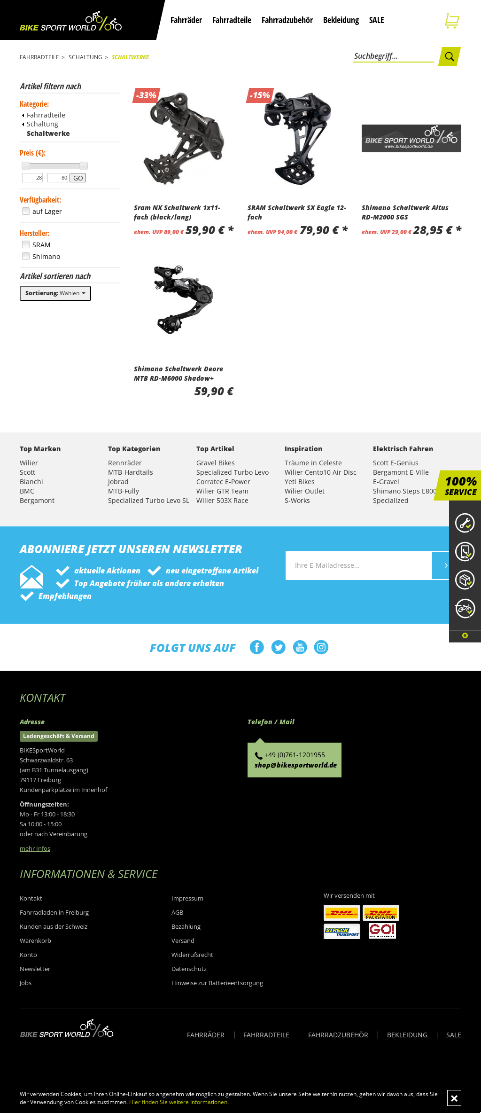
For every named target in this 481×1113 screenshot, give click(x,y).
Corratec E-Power (223, 481)
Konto (28, 954)
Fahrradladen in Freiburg (54, 912)
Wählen (55, 293)
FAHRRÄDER (206, 1034)
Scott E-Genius (396, 462)
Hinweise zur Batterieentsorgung (217, 983)
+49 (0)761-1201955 (294, 754)
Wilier (29, 462)
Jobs (25, 983)
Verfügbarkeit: (40, 200)
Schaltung (40, 123)
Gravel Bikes (215, 462)
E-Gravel (386, 481)
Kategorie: (34, 104)
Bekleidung (341, 19)
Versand (182, 940)
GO (78, 177)
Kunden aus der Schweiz (53, 926)
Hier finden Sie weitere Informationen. (179, 1102)
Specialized (391, 500)
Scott (27, 472)
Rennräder (125, 462)
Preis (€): (33, 153)
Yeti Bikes (300, 481)
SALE (376, 19)
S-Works (297, 500)
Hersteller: (34, 233)
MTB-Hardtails (130, 472)
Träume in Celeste (313, 462)
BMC (27, 490)
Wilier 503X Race (222, 500)
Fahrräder (186, 19)
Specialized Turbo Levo (232, 472)
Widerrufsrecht (192, 954)
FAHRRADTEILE (266, 1034)
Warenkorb (35, 940)
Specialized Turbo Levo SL (148, 500)
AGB (177, 912)
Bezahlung (186, 926)
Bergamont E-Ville (401, 472)
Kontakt (31, 898)
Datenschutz (189, 968)
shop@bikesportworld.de (296, 764)
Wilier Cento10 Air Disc (321, 472)
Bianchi (31, 481)
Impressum (187, 898)
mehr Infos (35, 848)
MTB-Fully (123, 490)
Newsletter (35, 968)
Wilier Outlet (305, 490)
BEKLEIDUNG (407, 1034)
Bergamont (37, 500)
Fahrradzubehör (287, 19)
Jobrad (118, 481)
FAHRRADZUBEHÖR (338, 1034)
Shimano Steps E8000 (407, 490)
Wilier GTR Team (222, 490)
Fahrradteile (231, 19)
